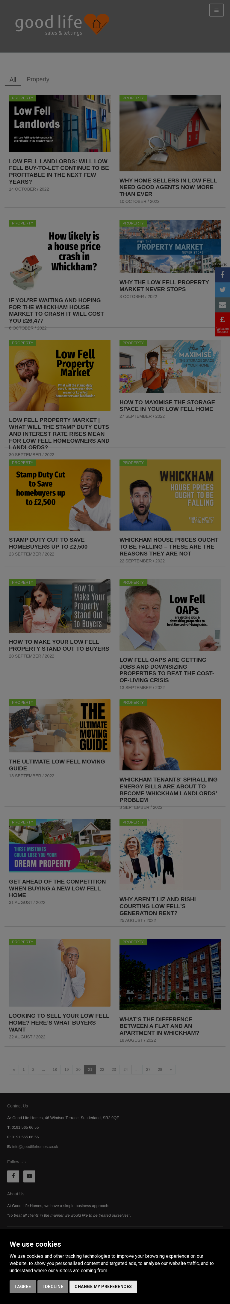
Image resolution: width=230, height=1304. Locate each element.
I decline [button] (53, 1286)
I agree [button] (23, 1286)
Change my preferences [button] (103, 1286)
